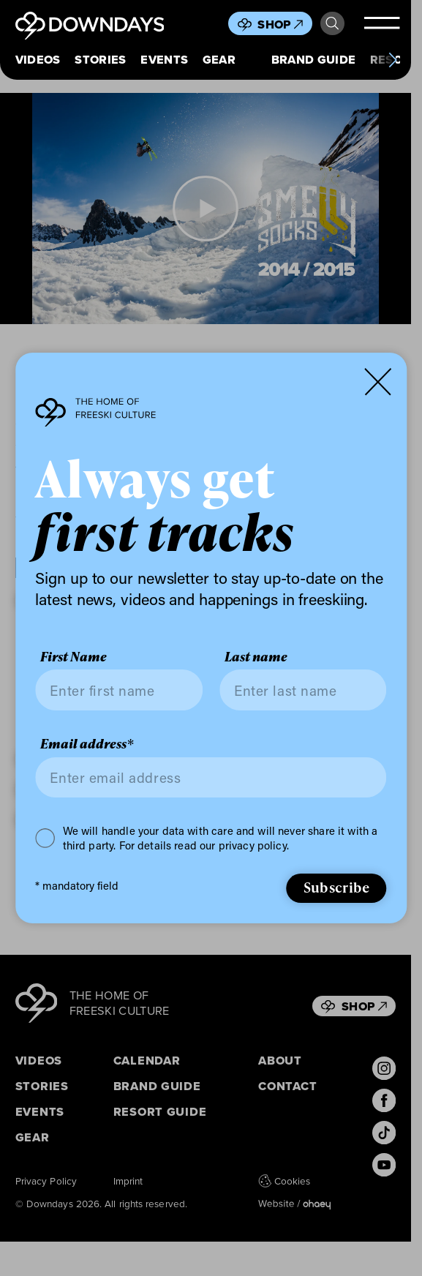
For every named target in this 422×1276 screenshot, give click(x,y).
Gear (219, 59)
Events (164, 59)
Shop (280, 24)
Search (332, 23)
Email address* (87, 743)
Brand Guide (313, 59)
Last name (256, 656)
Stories (100, 59)
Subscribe (337, 887)
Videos (38, 59)
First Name (73, 656)
